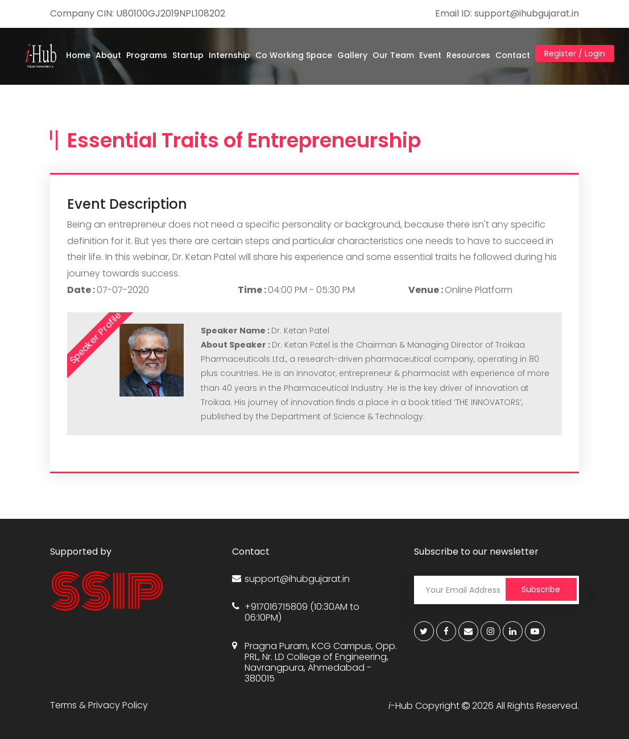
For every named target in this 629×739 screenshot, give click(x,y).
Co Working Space (293, 55)
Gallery (352, 55)
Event (430, 55)
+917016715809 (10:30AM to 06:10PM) (295, 612)
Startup (188, 55)
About (108, 55)
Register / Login (574, 53)
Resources (468, 55)
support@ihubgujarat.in (291, 578)
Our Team (393, 55)
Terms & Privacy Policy (99, 705)
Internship (229, 55)
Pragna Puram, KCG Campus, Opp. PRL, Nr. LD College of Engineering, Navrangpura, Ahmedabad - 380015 (314, 662)
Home (78, 55)
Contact (512, 55)
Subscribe (541, 589)
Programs (146, 55)
